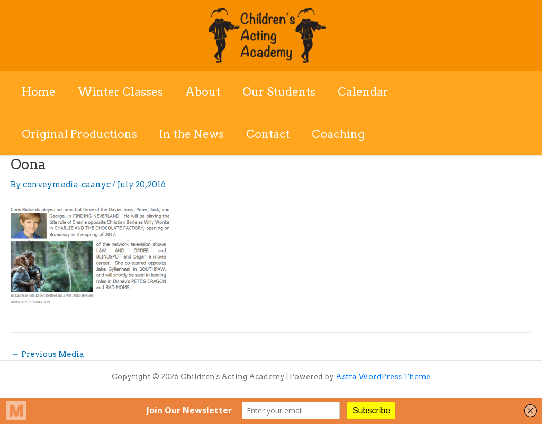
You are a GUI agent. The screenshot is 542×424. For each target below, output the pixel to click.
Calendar (363, 91)
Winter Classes (120, 91)
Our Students (278, 91)
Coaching (338, 134)
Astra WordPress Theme (383, 376)
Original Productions (79, 134)
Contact (268, 134)
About (202, 91)
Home (39, 91)
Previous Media (48, 354)
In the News (191, 134)
